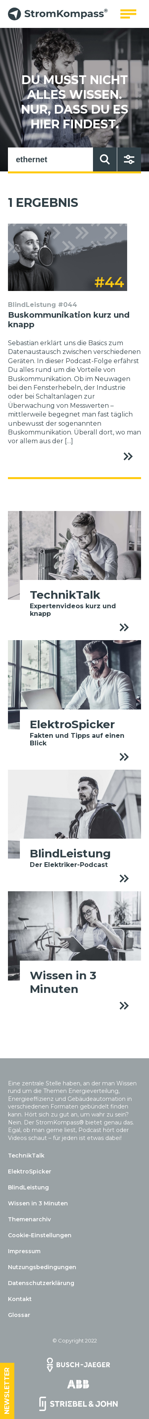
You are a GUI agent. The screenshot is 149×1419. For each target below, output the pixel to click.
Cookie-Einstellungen (40, 1235)
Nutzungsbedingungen (42, 1267)
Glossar (19, 1315)
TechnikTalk (26, 1155)
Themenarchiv (29, 1219)
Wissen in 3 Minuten (38, 1203)
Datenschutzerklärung (41, 1283)
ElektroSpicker (29, 1171)
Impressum (24, 1251)
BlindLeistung (28, 1187)
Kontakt (20, 1299)
